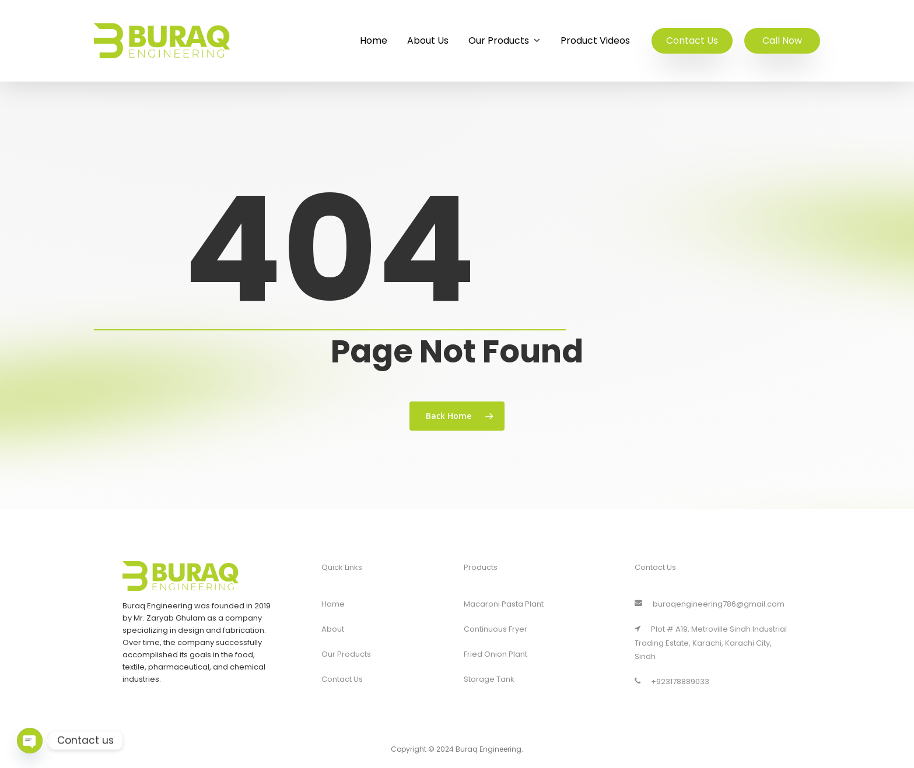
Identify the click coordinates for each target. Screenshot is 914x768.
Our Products (346, 654)
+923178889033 (672, 681)
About (332, 629)
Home (333, 604)
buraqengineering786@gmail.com (710, 604)
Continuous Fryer (495, 629)
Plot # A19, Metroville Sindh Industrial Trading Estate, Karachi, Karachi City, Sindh (711, 642)
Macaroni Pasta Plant (504, 604)
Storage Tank (489, 679)
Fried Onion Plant (495, 654)
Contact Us (342, 679)
